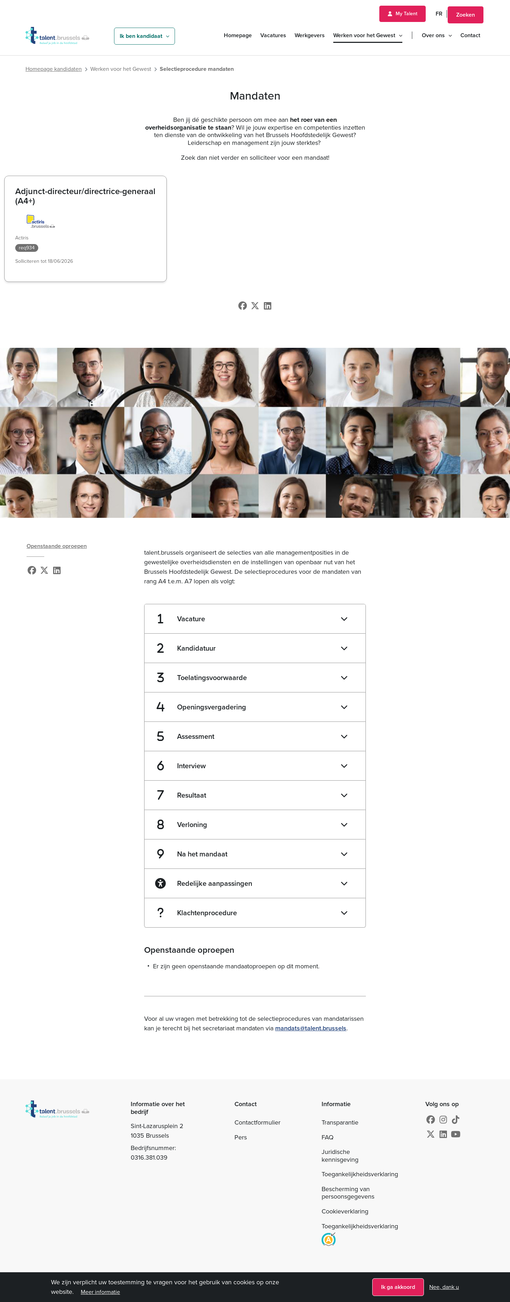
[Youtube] (455, 1134)
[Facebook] (242, 306)
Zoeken (465, 15)
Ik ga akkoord (398, 1288)
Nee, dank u (444, 1288)
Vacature (181, 618)
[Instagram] (443, 1120)
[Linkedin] (267, 306)
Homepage (238, 35)
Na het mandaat (192, 854)
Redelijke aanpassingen (203, 883)
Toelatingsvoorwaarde (202, 677)
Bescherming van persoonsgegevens (348, 1192)
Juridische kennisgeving (340, 1155)
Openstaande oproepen (57, 546)
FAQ (328, 1137)
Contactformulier (257, 1122)
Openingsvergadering (201, 707)
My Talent (406, 13)
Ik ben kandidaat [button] (141, 36)
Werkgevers (310, 35)
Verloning (182, 824)
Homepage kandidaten (54, 69)
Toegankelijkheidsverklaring (360, 1174)
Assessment (186, 736)
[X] (255, 306)
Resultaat (181, 795)
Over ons (433, 35)
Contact (470, 35)
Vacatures (273, 35)
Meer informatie (100, 1293)
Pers (240, 1137)
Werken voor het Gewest (364, 35)
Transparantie (340, 1122)
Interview (181, 765)
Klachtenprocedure (197, 912)
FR (439, 14)
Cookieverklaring (345, 1211)
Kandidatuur (186, 648)
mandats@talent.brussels (310, 1028)
